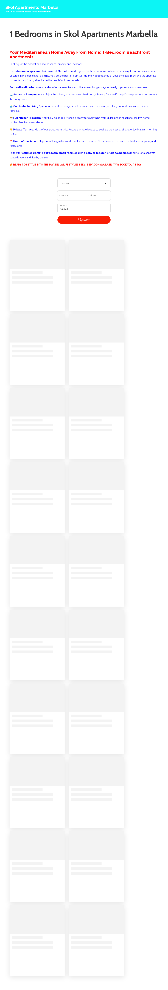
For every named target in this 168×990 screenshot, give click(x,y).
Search (84, 220)
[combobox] (84, 183)
